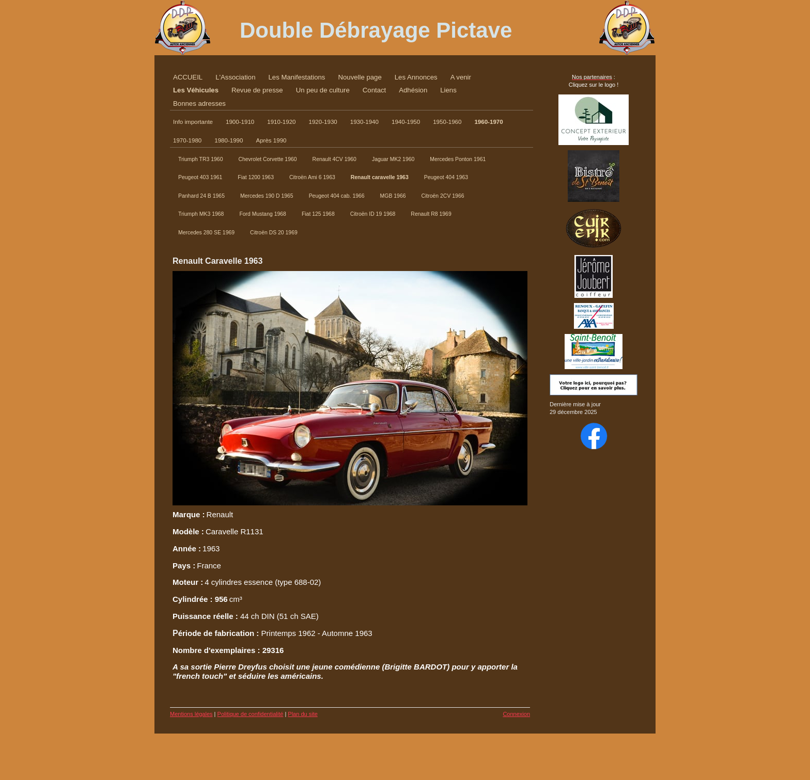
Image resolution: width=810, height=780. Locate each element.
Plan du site (302, 714)
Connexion (516, 714)
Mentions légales (191, 714)
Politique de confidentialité (250, 714)
